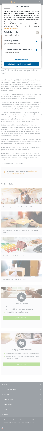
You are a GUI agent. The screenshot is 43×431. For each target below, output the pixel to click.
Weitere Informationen (12, 35)
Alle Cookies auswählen (21, 64)
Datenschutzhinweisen (11, 28)
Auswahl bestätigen (21, 59)
